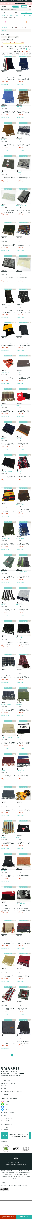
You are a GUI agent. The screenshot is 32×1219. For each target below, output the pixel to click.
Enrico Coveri (4, 970)
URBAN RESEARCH (21, 338)
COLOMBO (4, 837)
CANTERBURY (4, 338)
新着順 (29, 54)
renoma (3, 106)
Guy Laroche (19, 637)
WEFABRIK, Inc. (20, 1176)
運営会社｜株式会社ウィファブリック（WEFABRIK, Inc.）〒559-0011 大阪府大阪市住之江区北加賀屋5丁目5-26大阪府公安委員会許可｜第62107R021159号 (16, 1172)
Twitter (5, 1109)
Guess (2, 172)
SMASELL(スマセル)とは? (8, 1083)
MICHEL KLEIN (20, 538)
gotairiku (18, 305)
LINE (4, 1104)
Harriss (3, 604)
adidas (18, 405)
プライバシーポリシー (7, 1118)
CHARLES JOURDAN (6, 471)
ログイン (24, 6)
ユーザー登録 (4, 1127)
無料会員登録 (16, 6)
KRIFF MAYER (4, 936)
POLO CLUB (19, 106)
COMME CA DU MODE (6, 704)
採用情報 (3, 1088)
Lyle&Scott (19, 704)
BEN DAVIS (4, 870)
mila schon (4, 571)
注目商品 (11, 54)
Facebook (5, 1106)
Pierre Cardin (19, 1036)
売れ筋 (23, 54)
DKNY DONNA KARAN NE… (23, 205)
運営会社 (3, 1085)
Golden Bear (19, 438)
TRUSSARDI (19, 238)
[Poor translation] (6, 1189)
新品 (16, 12)
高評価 (17, 54)
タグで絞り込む (6, 30)
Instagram (6, 1101)
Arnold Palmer (4, 72)
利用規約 (3, 1115)
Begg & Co (4, 438)
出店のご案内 (4, 1129)
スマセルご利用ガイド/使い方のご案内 (11, 1091)
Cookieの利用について (7, 1121)
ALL (5, 12)
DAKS (2, 405)
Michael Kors (19, 604)
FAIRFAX (18, 172)
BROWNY (18, 471)
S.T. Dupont (4, 205)
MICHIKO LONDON (6, 305)
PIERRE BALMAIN (5, 538)
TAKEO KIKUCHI (5, 372)
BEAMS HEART (20, 770)
